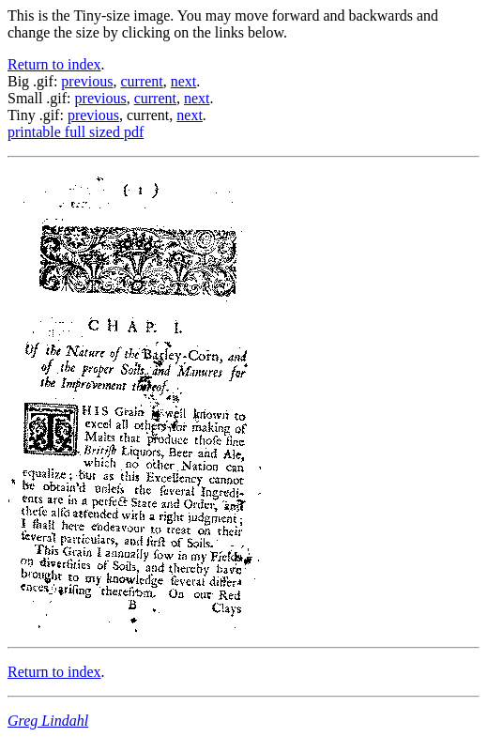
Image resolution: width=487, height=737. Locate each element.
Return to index (54, 64)
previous (87, 81)
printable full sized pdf (76, 132)
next (184, 81)
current (141, 81)
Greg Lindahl (48, 721)
